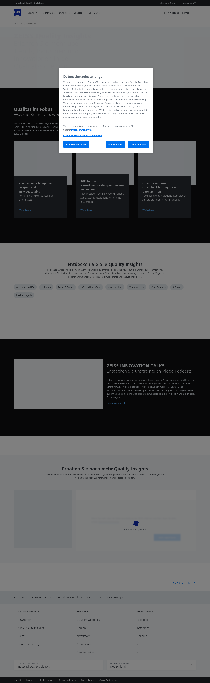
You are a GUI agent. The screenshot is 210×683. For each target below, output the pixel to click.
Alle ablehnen (115, 144)
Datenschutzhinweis (81, 129)
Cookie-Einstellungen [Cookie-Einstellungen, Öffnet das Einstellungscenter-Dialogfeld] (76, 144)
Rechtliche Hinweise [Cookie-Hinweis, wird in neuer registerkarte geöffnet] (91, 135)
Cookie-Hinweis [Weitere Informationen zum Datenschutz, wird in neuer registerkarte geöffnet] (71, 135)
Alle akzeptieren (138, 144)
